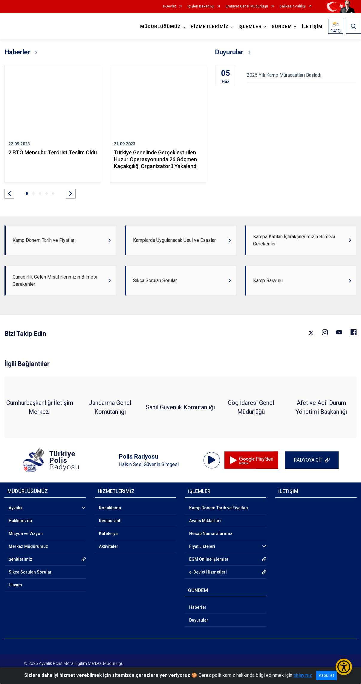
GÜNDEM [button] (282, 26)
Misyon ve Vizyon (26, 533)
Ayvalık (15, 507)
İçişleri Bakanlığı (200, 6)
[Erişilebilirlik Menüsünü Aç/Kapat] (344, 667)
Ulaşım (15, 584)
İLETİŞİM (312, 26)
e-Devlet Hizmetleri (208, 572)
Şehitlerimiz (20, 559)
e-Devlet (169, 6)
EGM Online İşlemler (209, 559)
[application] (212, 460)
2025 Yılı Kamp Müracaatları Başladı (302, 75)
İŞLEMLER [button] (250, 26)
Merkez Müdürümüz (28, 546)
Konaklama (110, 507)
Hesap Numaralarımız (210, 533)
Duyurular (198, 620)
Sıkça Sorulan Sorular (30, 572)
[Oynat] (211, 460)
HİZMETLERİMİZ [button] (210, 26)
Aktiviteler (108, 546)
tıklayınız (302, 675)
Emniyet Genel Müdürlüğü (247, 6)
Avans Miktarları (205, 520)
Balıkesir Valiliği (292, 6)
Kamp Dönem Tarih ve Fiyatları (218, 507)
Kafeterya (108, 533)
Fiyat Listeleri (202, 546)
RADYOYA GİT (308, 460)
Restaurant (109, 520)
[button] (9, 194)
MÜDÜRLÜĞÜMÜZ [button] (160, 26)
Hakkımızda (20, 520)
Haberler (197, 607)
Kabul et (326, 675)
